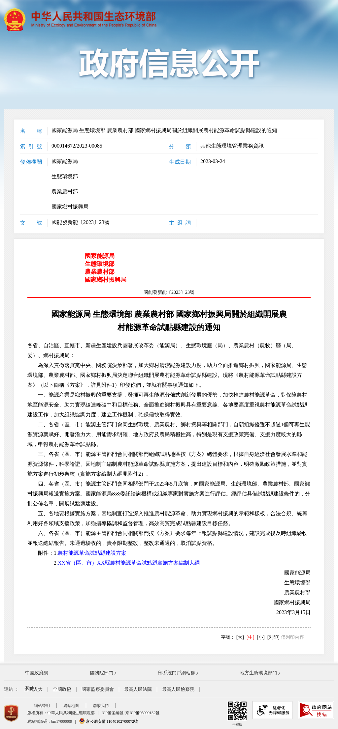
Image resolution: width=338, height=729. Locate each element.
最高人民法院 (138, 689)
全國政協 (62, 689)
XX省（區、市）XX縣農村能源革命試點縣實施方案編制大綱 (129, 563)
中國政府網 (36, 672)
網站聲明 (42, 705)
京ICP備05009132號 (142, 713)
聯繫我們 (101, 705)
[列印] (273, 637)
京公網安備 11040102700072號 (108, 721)
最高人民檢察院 (178, 689)
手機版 (237, 713)
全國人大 (33, 689)
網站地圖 (71, 705)
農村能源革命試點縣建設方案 (92, 553)
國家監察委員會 (98, 689)
